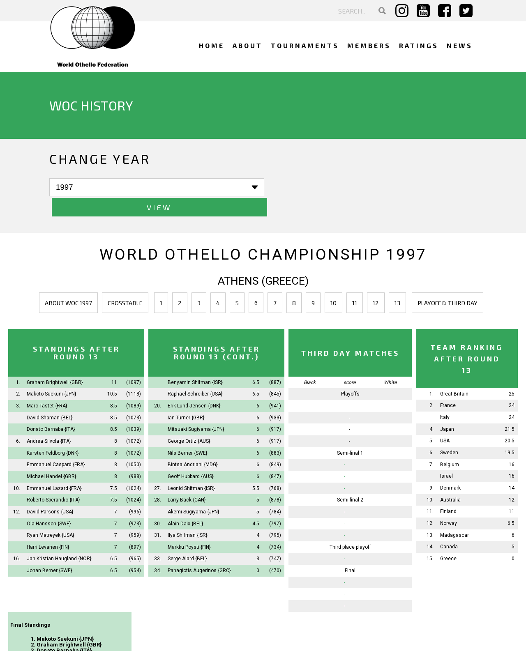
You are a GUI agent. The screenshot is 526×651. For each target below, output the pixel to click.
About (248, 45)
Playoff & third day (448, 283)
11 (354, 283)
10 (333, 283)
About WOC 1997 (68, 283)
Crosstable (125, 283)
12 (376, 283)
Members (369, 45)
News (460, 45)
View (176, 187)
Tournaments (305, 45)
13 (397, 283)
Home (211, 45)
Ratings (418, 45)
